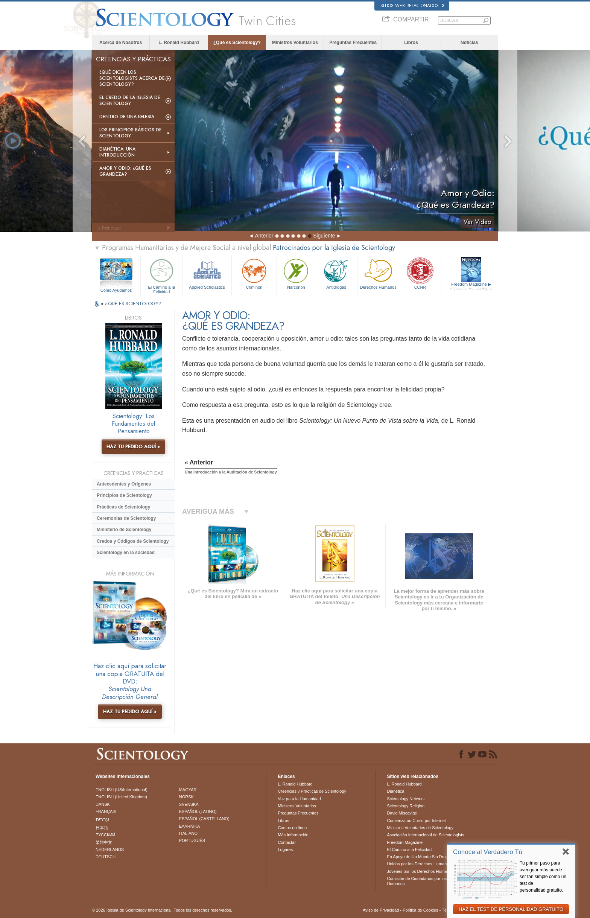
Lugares (285, 849)
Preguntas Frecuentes (353, 42)
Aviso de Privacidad (381, 910)
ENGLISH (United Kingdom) (121, 797)
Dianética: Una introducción (117, 152)
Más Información (293, 835)
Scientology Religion (405, 806)
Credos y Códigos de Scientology (133, 541)
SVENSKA (189, 804)
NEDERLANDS (110, 849)
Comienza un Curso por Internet (416, 820)
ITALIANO (188, 833)
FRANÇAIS (106, 811)
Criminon (254, 273)
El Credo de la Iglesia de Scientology (129, 100)
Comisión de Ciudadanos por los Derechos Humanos (426, 881)
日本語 (102, 827)
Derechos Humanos (378, 273)
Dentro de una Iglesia (126, 116)
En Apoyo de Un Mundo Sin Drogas (419, 856)
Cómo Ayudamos (116, 290)
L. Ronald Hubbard (178, 42)
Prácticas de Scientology (123, 507)
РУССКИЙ (105, 835)
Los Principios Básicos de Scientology (130, 132)
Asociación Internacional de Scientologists (425, 835)
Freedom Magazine (471, 286)
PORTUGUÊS (192, 840)
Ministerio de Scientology (124, 529)
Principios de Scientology (124, 495)
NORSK (186, 797)
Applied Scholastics (206, 273)
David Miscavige (402, 813)
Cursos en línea (292, 827)
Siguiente (324, 236)
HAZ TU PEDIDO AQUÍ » (133, 446)
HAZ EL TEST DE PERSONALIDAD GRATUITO (511, 909)
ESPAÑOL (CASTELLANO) (204, 818)
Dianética (395, 791)
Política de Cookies (420, 910)
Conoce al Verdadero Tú (487, 852)
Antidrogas (336, 273)
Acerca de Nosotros (120, 42)
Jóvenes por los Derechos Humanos (420, 871)
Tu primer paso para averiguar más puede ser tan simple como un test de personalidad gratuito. (543, 876)
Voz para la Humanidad (299, 798)
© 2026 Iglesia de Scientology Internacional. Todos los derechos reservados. (162, 910)
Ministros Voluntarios (295, 42)
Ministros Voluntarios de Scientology (420, 827)
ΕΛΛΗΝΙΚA (189, 826)
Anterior (264, 236)
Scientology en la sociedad (126, 552)
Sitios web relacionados (412, 5)
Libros (411, 42)
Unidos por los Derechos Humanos (419, 864)
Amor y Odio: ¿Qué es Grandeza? (125, 171)
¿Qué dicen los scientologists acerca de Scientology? (132, 78)
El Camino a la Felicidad (161, 275)
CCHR (420, 273)
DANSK (103, 804)
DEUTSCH (106, 856)
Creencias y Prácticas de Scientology (312, 791)
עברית (102, 819)
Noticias (469, 42)
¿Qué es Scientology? (237, 42)
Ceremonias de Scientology (126, 518)
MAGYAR (188, 789)
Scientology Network (405, 798)
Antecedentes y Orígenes (124, 484)
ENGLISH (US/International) (122, 789)
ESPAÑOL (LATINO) (198, 811)
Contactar (287, 842)
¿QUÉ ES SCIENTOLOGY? (133, 303)
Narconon (296, 273)
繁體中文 (104, 842)
